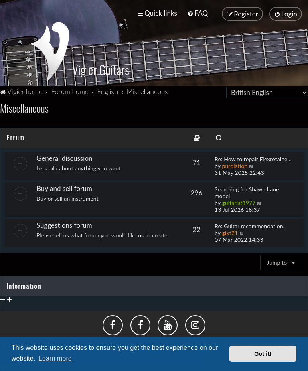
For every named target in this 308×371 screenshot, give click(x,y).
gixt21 (230, 231)
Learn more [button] (55, 358)
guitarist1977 (238, 201)
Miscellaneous (24, 107)
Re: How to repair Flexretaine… (253, 157)
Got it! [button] (263, 354)
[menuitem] (197, 13)
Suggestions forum (64, 224)
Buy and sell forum (64, 187)
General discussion (64, 157)
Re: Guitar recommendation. (249, 224)
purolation (234, 164)
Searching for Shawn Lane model (247, 191)
